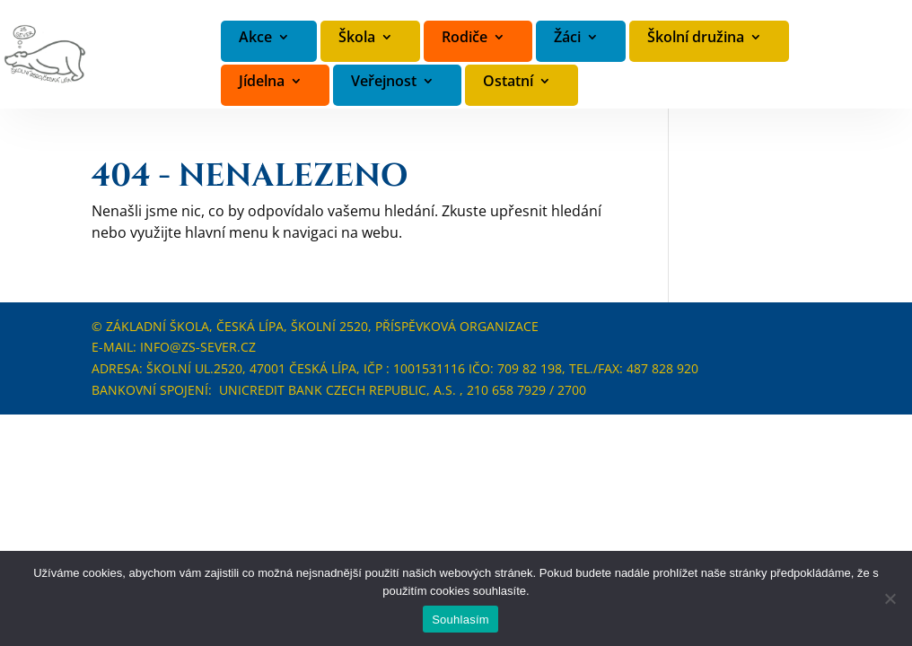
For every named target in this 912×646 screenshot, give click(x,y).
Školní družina (695, 38)
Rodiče (464, 38)
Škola (356, 38)
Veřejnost (384, 82)
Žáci (567, 38)
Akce (255, 38)
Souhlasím (460, 619)
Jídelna (262, 82)
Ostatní (508, 82)
